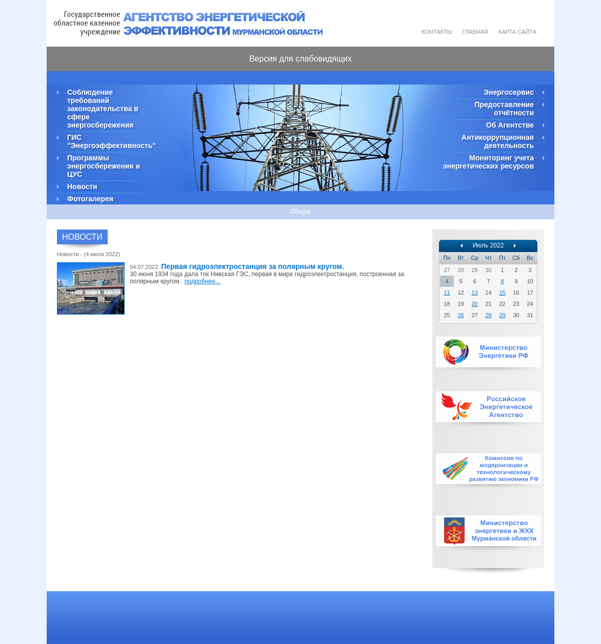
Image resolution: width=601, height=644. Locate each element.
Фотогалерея (90, 199)
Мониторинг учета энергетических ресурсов (488, 162)
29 (502, 315)
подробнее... (203, 281)
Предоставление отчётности (504, 108)
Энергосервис (509, 92)
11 (447, 292)
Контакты (437, 32)
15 (502, 292)
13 (474, 292)
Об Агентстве (510, 125)
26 (460, 315)
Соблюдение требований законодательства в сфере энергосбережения (102, 108)
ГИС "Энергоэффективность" (110, 141)
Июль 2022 (488, 245)
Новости (82, 186)
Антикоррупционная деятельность (498, 141)
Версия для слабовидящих (300, 58)
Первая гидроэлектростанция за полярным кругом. (252, 266)
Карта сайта (517, 32)
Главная (475, 32)
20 (474, 304)
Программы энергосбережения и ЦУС (103, 166)
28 (488, 315)
